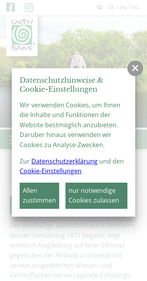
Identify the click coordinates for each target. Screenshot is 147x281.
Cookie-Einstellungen (51, 171)
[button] (135, 68)
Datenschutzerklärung (64, 161)
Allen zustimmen (39, 195)
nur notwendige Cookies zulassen (94, 195)
